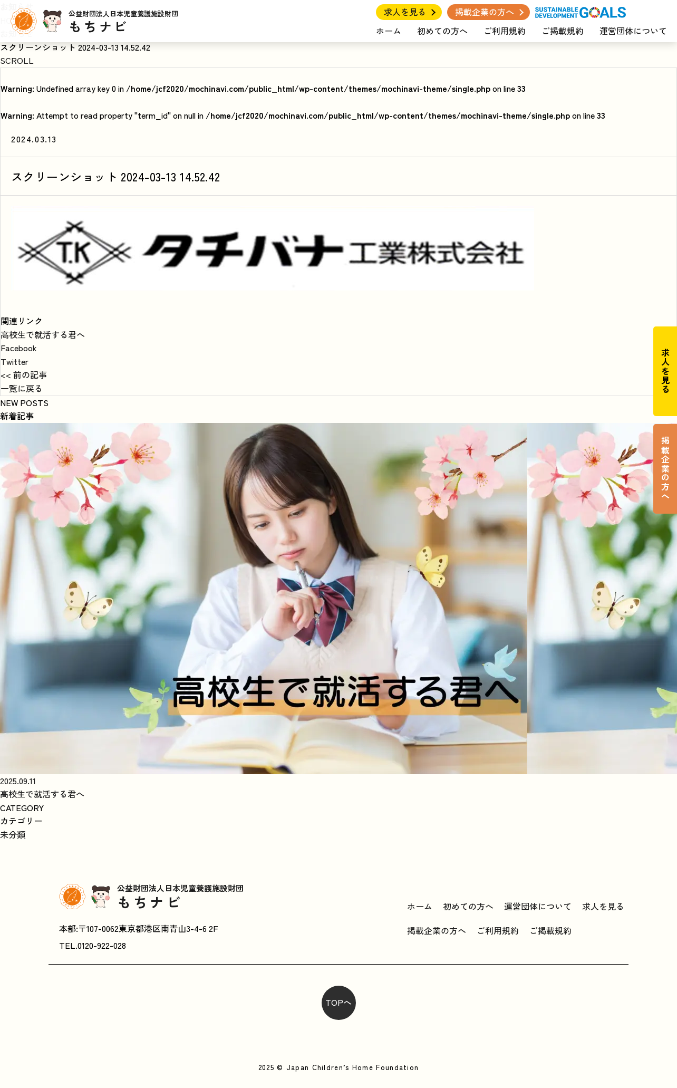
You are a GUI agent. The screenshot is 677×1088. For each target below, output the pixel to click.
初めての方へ (442, 30)
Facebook (19, 347)
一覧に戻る (22, 388)
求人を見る (405, 11)
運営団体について (633, 30)
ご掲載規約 (562, 30)
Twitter (14, 361)
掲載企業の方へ (484, 11)
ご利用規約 (504, 30)
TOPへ (338, 1002)
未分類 (12, 834)
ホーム (388, 30)
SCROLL (17, 60)
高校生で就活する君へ (43, 334)
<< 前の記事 (24, 374)
